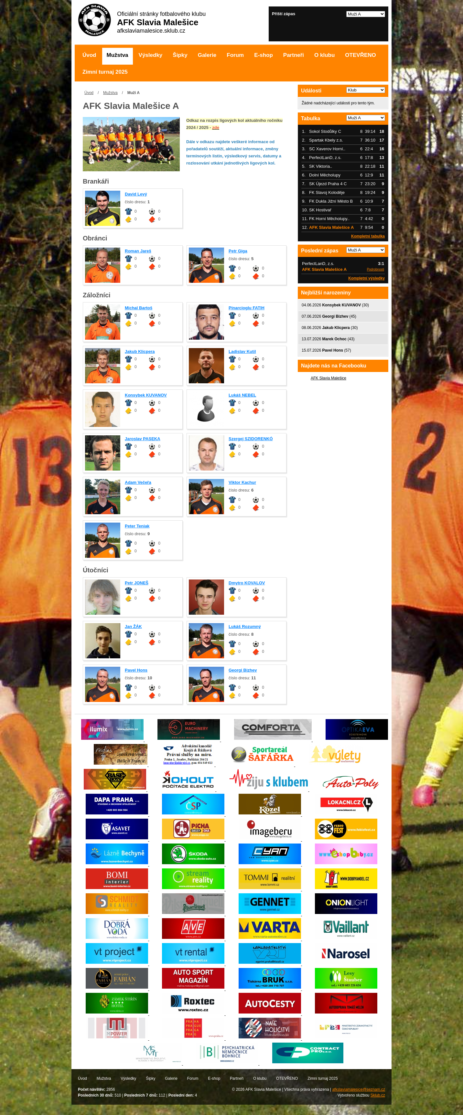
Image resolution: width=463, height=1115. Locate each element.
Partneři (293, 55)
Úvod (89, 55)
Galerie (207, 55)
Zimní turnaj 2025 (105, 72)
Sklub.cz (378, 1095)
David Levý (136, 194)
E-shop (263, 55)
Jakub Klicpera (140, 351)
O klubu (324, 55)
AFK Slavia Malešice (328, 378)
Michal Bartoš (138, 307)
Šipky (180, 55)
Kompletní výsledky (366, 278)
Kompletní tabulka (368, 236)
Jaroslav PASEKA (142, 438)
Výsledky (151, 55)
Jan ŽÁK (133, 626)
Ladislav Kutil (242, 351)
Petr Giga (238, 251)
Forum (235, 55)
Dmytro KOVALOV (247, 582)
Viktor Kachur (242, 482)
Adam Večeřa (138, 482)
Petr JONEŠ (136, 582)
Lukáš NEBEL (242, 395)
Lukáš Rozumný (245, 626)
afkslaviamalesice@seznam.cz (358, 1089)
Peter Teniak (137, 526)
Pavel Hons (136, 670)
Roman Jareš (138, 251)
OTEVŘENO (360, 55)
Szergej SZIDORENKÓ (251, 438)
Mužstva (117, 55)
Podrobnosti (375, 269)
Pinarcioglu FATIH (246, 307)
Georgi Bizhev (243, 670)
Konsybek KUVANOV (146, 395)
